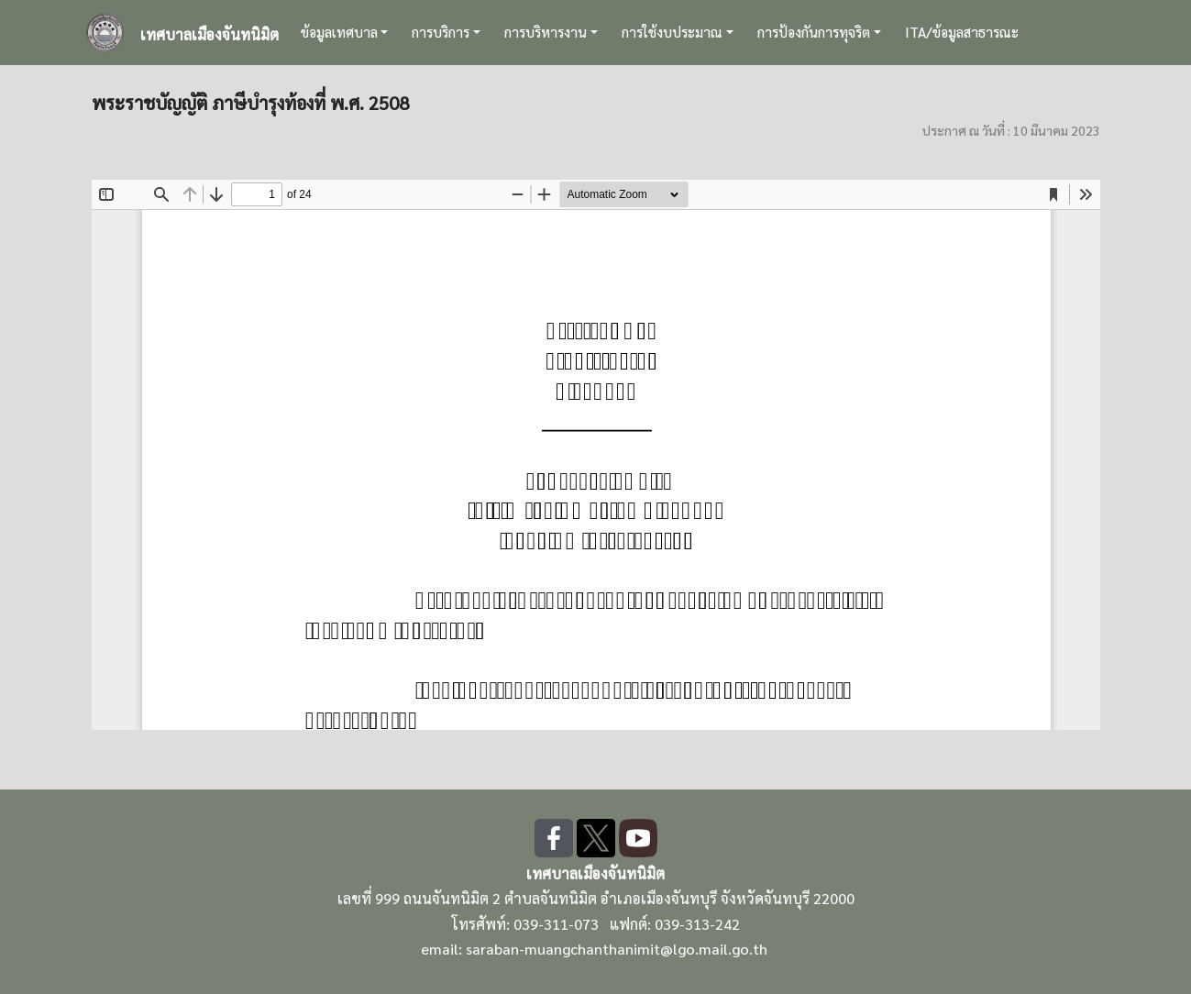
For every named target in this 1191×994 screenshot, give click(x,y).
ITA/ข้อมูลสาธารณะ (962, 31)
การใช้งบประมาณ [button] (672, 31)
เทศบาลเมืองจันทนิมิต (209, 34)
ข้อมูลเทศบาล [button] (339, 31)
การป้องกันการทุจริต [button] (813, 31)
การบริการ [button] (440, 31)
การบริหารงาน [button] (545, 31)
